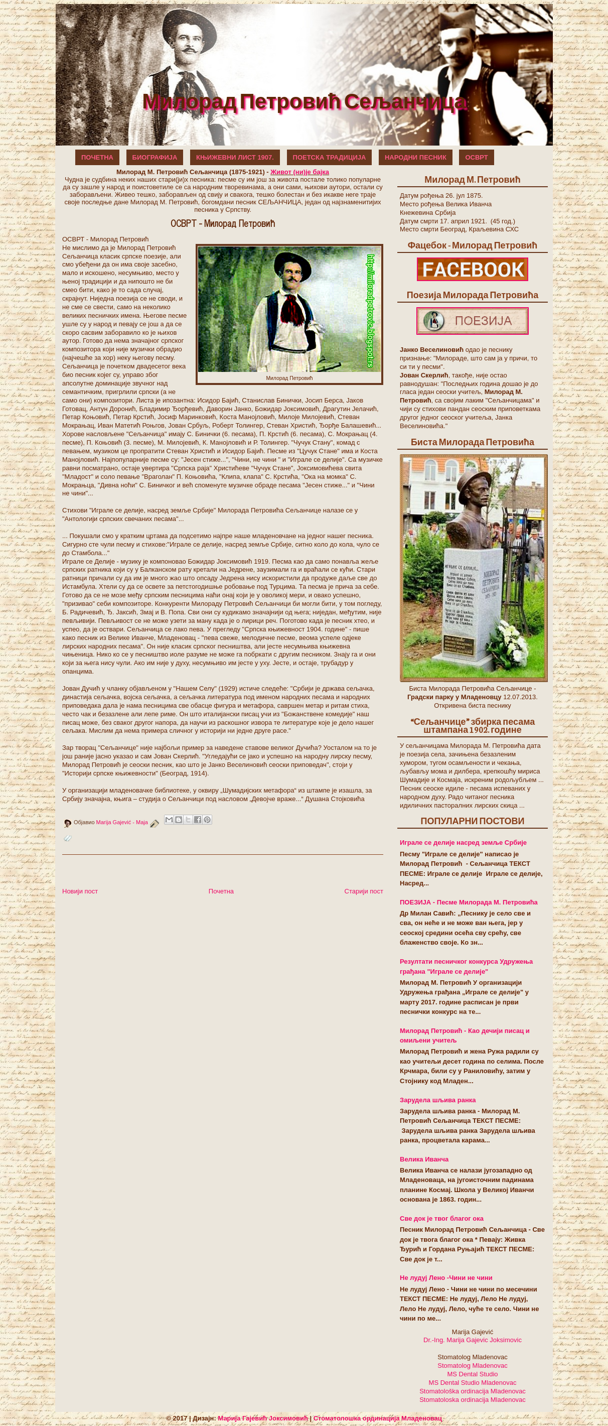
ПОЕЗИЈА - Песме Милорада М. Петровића (469, 902)
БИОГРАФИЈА (155, 157)
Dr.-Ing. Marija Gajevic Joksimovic (472, 1340)
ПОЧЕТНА (97, 157)
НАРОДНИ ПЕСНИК (415, 157)
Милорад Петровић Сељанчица (304, 100)
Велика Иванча (424, 1159)
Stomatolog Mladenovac (472, 1365)
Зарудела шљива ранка (438, 1100)
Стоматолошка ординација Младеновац (378, 1418)
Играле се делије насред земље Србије (463, 842)
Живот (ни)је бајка (299, 172)
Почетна (221, 891)
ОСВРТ (476, 157)
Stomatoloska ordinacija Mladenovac (472, 1399)
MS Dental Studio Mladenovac (473, 1382)
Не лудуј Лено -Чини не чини (446, 1277)
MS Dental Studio (472, 1374)
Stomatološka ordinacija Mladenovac (472, 1391)
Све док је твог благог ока (442, 1218)
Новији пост (80, 891)
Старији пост (364, 891)
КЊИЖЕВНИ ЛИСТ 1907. (235, 157)
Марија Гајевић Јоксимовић (263, 1418)
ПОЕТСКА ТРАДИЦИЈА (329, 157)
